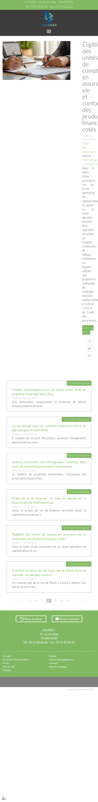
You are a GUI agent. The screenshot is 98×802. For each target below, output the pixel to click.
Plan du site (9, 666)
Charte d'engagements (61, 659)
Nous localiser (34, 619)
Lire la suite (88, 330)
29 (67, 600)
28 (61, 600)
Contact (53, 663)
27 (55, 600)
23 (30, 600)
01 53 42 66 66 (39, 6)
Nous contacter (70, 619)
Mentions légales (58, 666)
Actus (6, 663)
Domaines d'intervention (16, 659)
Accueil (6, 656)
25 (42, 600)
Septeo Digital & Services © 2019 (80, 689)
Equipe (52, 656)
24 (36, 600)
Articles (7, 670)
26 (49, 600)
